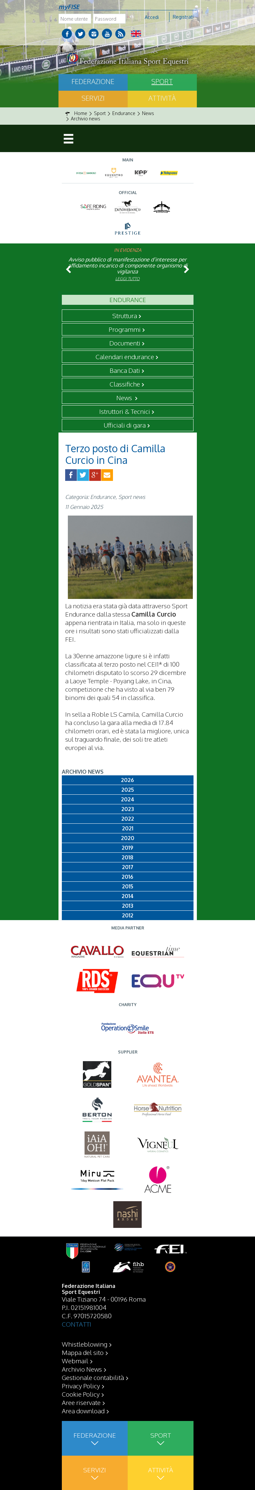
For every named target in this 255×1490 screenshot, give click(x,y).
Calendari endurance (125, 356)
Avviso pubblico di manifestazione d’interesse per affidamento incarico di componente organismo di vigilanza (127, 265)
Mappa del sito (83, 1352)
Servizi (93, 98)
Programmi (125, 329)
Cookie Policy (81, 1394)
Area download (83, 1411)
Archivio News (82, 1369)
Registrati (183, 17)
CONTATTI (76, 1324)
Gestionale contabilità (93, 1377)
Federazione (93, 81)
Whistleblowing (84, 1344)
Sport (162, 81)
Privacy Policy (81, 1386)
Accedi (152, 17)
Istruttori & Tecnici (124, 411)
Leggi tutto (127, 278)
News (124, 398)
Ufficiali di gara (125, 425)
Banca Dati (125, 370)
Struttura (124, 315)
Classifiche (125, 384)
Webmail (75, 1361)
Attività (162, 98)
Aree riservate (81, 1402)
